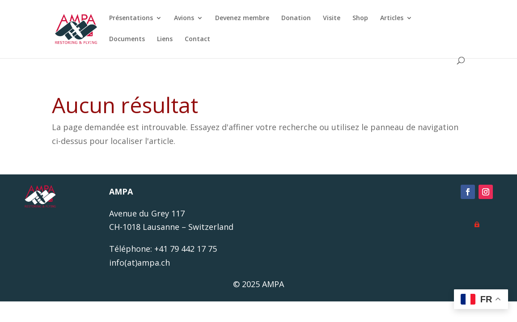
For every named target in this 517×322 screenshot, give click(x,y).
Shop (360, 18)
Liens (165, 39)
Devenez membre (242, 18)
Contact (197, 39)
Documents (127, 39)
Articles (391, 18)
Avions (184, 18)
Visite (331, 18)
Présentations (131, 18)
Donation (296, 18)
